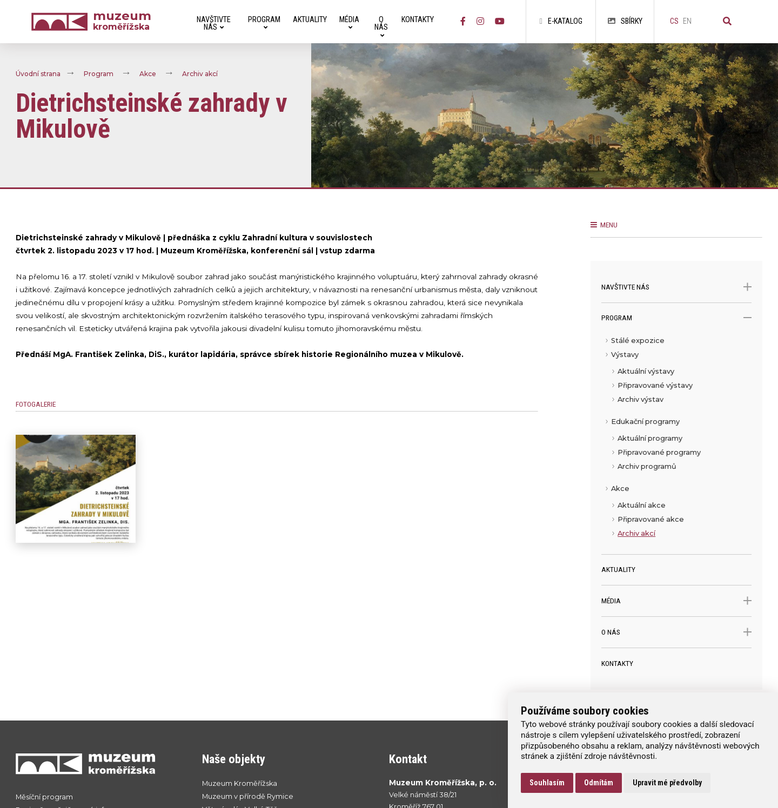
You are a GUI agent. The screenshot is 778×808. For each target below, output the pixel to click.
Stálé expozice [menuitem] (638, 340)
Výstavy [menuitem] (625, 355)
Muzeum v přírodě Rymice (247, 796)
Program (98, 74)
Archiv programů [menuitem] (647, 466)
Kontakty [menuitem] (417, 19)
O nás (676, 632)
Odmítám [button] (598, 782)
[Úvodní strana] (62, 22)
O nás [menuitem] (381, 26)
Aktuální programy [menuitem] (650, 438)
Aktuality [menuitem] (310, 19)
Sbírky (625, 21)
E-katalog (560, 21)
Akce (147, 74)
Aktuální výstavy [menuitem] (646, 371)
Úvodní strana (38, 74)
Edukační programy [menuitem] (645, 422)
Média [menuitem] (349, 23)
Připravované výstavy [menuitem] (655, 385)
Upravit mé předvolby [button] (667, 782)
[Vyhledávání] (727, 21)
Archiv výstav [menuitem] (640, 399)
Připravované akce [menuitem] (651, 519)
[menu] (676, 444)
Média (676, 600)
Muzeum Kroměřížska (239, 783)
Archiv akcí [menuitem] (636, 533)
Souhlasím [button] (547, 782)
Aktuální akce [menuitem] (642, 505)
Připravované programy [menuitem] (659, 452)
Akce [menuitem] (620, 488)
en (687, 21)
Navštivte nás (676, 287)
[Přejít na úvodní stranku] (98, 763)
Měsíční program (44, 797)
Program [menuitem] (264, 23)
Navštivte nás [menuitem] (214, 23)
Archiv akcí (200, 74)
